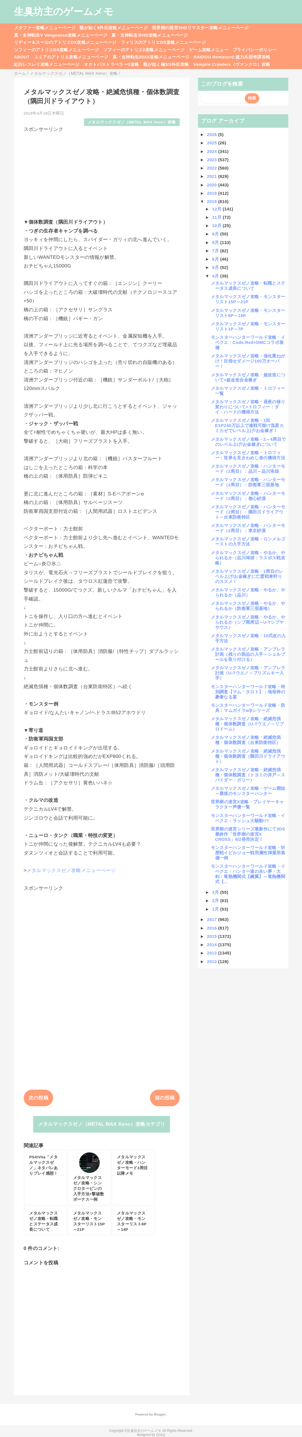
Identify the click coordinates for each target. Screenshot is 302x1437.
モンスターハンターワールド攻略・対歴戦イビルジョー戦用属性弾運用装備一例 (248, 852)
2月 (216, 900)
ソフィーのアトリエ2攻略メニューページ (144, 49)
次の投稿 (38, 1098)
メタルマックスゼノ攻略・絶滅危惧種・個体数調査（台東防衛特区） (246, 740)
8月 (216, 242)
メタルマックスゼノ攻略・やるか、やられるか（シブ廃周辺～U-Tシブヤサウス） (248, 622)
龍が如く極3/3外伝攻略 (166, 64)
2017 (212, 919)
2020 (212, 184)
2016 (212, 928)
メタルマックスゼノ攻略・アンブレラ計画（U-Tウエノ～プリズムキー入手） (248, 672)
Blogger (160, 1414)
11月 (217, 217)
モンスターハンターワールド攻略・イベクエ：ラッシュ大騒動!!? (248, 818)
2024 (212, 151)
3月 (216, 892)
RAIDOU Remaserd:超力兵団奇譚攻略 (231, 56)
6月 (216, 259)
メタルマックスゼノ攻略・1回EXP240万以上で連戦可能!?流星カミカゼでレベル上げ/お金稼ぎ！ (247, 425)
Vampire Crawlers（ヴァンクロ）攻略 (231, 64)
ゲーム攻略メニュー (208, 49)
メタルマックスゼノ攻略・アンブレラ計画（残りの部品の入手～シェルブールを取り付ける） (248, 654)
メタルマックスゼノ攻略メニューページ (71, 870)
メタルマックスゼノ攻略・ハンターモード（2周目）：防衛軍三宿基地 (248, 482)
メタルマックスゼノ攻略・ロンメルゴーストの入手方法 (248, 541)
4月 (216, 275)
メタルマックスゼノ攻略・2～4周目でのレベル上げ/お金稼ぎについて (248, 442)
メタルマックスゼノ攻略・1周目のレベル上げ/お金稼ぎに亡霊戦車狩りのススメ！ (247, 576)
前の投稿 (165, 1098)
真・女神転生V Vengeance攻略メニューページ (60, 35)
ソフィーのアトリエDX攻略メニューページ (56, 49)
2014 (212, 944)
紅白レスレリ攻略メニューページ (47, 64)
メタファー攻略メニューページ (44, 27)
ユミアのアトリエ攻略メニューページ (71, 56)
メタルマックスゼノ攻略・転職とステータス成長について (248, 286)
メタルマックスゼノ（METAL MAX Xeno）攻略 (132, 122)
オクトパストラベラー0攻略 (111, 64)
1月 (216, 909)
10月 (217, 225)
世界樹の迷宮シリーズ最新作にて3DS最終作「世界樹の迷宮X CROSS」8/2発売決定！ (248, 834)
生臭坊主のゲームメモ (63, 11)
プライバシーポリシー (254, 49)
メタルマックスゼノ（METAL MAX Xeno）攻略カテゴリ (101, 1124)
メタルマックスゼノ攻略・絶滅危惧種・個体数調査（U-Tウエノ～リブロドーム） (247, 723)
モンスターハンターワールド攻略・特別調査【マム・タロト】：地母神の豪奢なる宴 (248, 691)
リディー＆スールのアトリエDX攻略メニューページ (65, 42)
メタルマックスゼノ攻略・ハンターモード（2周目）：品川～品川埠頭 (248, 469)
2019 (212, 193)
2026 (212, 134)
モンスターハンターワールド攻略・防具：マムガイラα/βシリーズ (248, 708)
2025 (212, 142)
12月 (217, 208)
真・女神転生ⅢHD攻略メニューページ (149, 35)
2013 (212, 952)
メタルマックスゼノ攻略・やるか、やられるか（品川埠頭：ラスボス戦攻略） (248, 557)
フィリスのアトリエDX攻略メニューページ (163, 42)
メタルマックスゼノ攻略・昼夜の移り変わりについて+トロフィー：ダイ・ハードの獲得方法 (248, 406)
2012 (212, 961)
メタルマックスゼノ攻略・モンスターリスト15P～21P (248, 299)
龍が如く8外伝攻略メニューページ (113, 27)
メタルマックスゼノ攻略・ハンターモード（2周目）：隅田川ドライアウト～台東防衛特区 (248, 511)
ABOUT (22, 56)
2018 (212, 201)
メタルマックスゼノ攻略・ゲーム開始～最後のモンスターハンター (248, 791)
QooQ (160, 1435)
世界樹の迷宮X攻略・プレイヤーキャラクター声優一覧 (247, 804)
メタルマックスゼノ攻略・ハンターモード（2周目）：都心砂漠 (248, 496)
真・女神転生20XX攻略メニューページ (151, 56)
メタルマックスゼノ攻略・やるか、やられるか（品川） (248, 592)
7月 (216, 250)
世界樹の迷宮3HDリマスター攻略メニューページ (200, 27)
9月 (216, 233)
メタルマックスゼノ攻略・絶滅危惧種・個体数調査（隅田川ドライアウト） (248, 756)
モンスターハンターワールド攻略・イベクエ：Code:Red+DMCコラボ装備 (248, 342)
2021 (212, 176)
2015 (212, 936)
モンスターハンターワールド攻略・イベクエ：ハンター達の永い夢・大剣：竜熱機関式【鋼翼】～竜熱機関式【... (248, 874)
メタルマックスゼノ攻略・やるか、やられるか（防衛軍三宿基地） (248, 606)
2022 (212, 168)
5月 (216, 267)
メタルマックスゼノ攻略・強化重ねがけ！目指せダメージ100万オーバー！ (248, 361)
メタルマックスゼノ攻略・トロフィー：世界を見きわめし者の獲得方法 (248, 455)
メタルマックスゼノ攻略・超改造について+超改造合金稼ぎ (248, 377)
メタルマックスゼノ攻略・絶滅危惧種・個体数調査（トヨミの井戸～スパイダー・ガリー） (248, 774)
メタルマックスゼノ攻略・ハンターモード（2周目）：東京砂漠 (248, 528)
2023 (212, 159)
